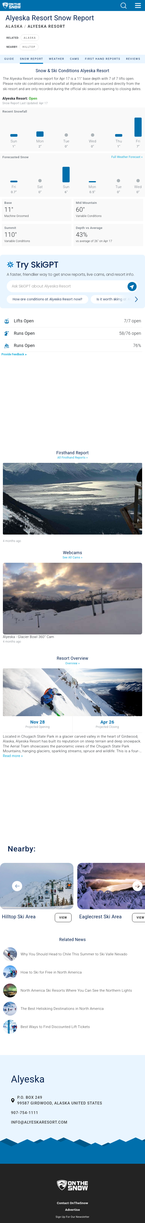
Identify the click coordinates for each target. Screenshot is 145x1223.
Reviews (133, 58)
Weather (56, 58)
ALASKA (14, 26)
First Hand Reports (102, 58)
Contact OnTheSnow (72, 1203)
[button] (123, 6)
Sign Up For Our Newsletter (72, 1216)
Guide (9, 58)
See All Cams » (73, 557)
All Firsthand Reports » (72, 457)
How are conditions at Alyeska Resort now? (47, 299)
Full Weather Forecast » (127, 157)
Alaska (30, 37)
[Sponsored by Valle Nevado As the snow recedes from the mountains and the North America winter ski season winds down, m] (74, 954)
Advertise (72, 1210)
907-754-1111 (24, 1112)
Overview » (72, 663)
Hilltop (28, 47)
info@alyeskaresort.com (39, 1122)
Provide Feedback (14, 354)
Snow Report (31, 58)
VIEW (63, 917)
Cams (74, 58)
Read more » (13, 756)
